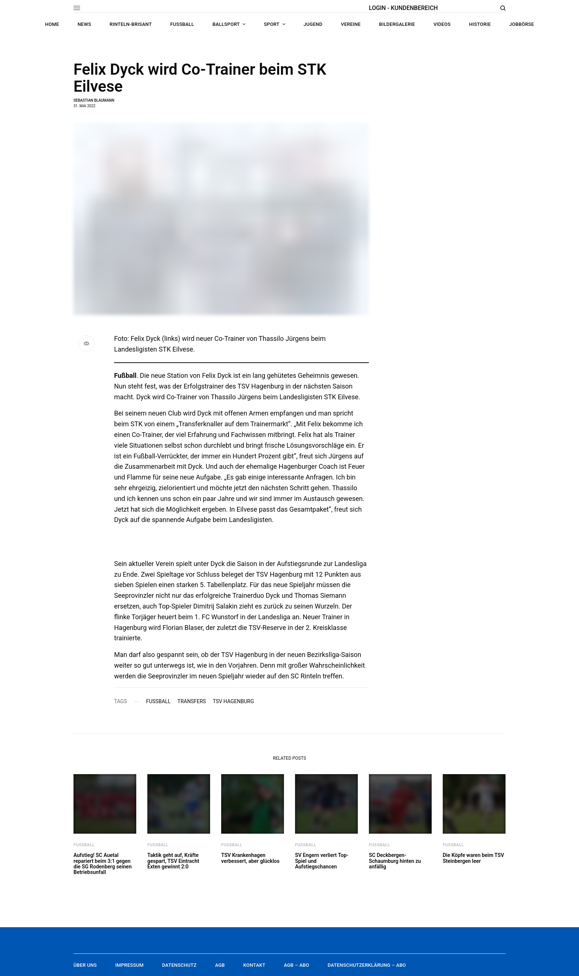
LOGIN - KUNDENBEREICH (403, 7)
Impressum (129, 965)
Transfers (192, 701)
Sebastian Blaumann (93, 100)
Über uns (85, 965)
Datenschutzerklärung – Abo (367, 965)
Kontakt (254, 965)
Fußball (158, 701)
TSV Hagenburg (233, 701)
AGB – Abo (296, 965)
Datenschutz (179, 965)
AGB (220, 965)
